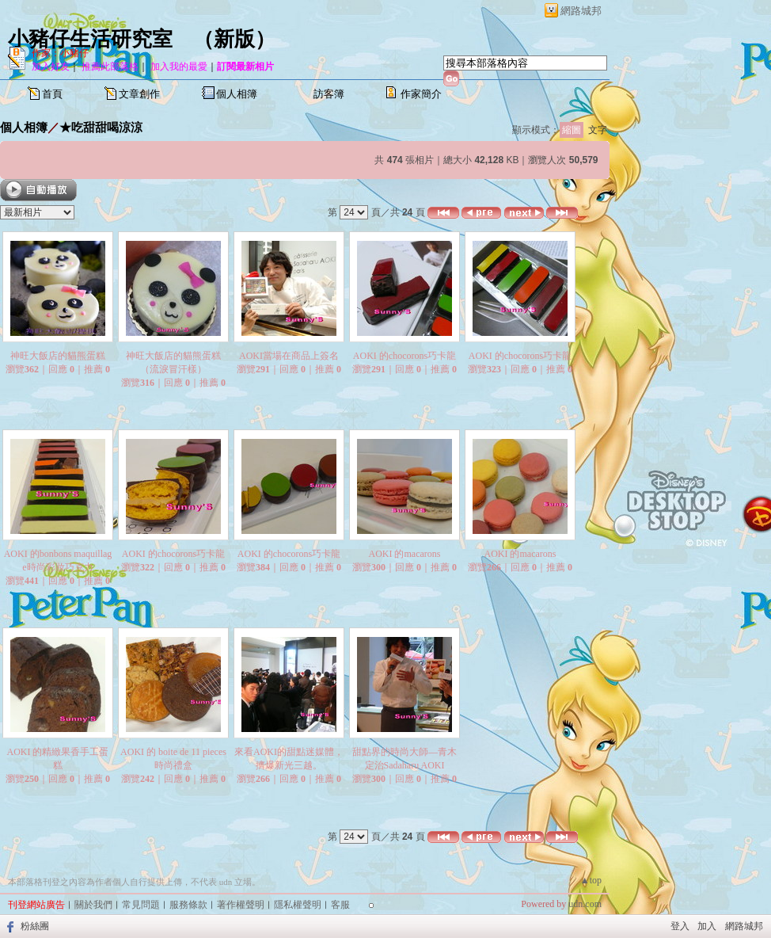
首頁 (52, 94)
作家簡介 (421, 94)
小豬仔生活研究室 (90, 39)
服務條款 (188, 904)
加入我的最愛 (178, 66)
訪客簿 (328, 94)
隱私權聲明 (297, 904)
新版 (234, 39)
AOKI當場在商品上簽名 (289, 355)
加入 (706, 926)
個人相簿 (236, 94)
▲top (591, 880)
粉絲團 (35, 926)
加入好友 (51, 66)
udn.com (585, 903)
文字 (597, 129)
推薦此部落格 (110, 66)
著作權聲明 (240, 904)
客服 (340, 904)
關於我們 (93, 904)
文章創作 (139, 94)
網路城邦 (581, 11)
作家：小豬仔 (60, 53)
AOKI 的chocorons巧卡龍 (404, 355)
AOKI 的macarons (405, 553)
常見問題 (141, 904)
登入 (679, 926)
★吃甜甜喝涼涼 (100, 127)
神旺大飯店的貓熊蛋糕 (57, 355)
